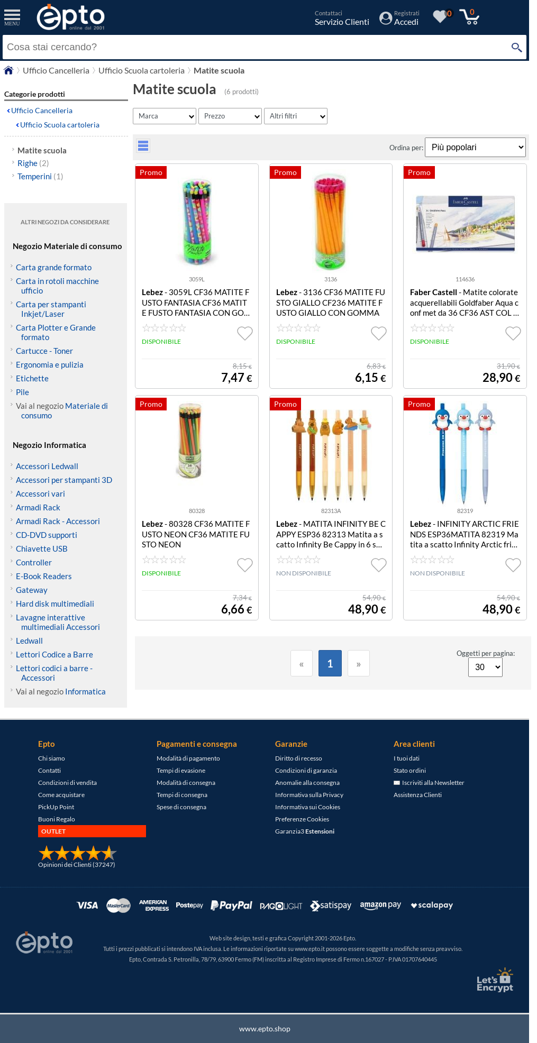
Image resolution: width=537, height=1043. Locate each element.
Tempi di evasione (181, 770)
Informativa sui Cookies (307, 806)
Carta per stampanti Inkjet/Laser (51, 308)
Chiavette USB (42, 548)
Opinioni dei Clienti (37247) (76, 864)
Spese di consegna (181, 806)
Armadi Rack (38, 507)
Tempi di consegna (182, 794)
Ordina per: (407, 147)
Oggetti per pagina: (486, 653)
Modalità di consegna (186, 782)
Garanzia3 (304, 831)
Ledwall (29, 640)
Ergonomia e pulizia (50, 364)
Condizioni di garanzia (306, 770)
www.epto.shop (264, 1028)
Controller (34, 562)
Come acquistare (61, 794)
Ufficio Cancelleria (41, 110)
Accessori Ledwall (47, 466)
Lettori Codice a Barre (54, 654)
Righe (33, 163)
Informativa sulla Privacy (309, 794)
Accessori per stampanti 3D (64, 479)
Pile (22, 392)
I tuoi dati (407, 758)
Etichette (32, 378)
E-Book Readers (44, 576)
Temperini (40, 176)
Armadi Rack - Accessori (58, 521)
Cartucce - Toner (44, 350)
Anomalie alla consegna (307, 782)
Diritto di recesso (298, 758)
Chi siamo (51, 758)
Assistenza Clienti (418, 794)
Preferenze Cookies (302, 819)
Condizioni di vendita (67, 782)
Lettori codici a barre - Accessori (54, 672)
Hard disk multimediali (55, 603)
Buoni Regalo (56, 819)
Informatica (85, 691)
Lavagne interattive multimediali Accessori (58, 622)
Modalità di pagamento (188, 758)
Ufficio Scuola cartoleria (59, 124)
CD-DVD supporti (46, 534)
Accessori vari (40, 493)
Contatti (49, 770)
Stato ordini (410, 770)
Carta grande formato (54, 267)
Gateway (32, 589)
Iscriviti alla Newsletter (429, 782)
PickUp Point (56, 806)
